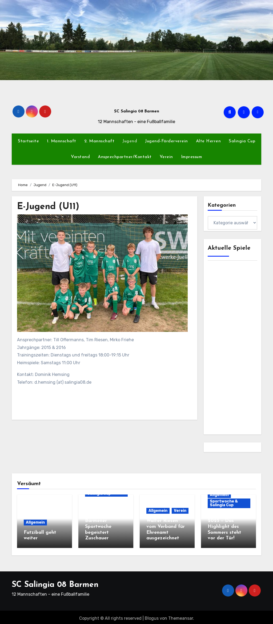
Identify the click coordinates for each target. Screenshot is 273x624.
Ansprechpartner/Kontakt (125, 157)
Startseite (28, 141)
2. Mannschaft (99, 141)
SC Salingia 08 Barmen (136, 111)
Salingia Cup (242, 141)
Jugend (129, 141)
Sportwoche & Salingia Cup (224, 503)
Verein (166, 157)
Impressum (191, 157)
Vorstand (80, 157)
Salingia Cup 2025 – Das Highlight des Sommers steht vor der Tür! (224, 527)
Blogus (152, 615)
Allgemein (35, 522)
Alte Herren (208, 141)
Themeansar (180, 615)
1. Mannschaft (61, 141)
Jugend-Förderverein (166, 141)
